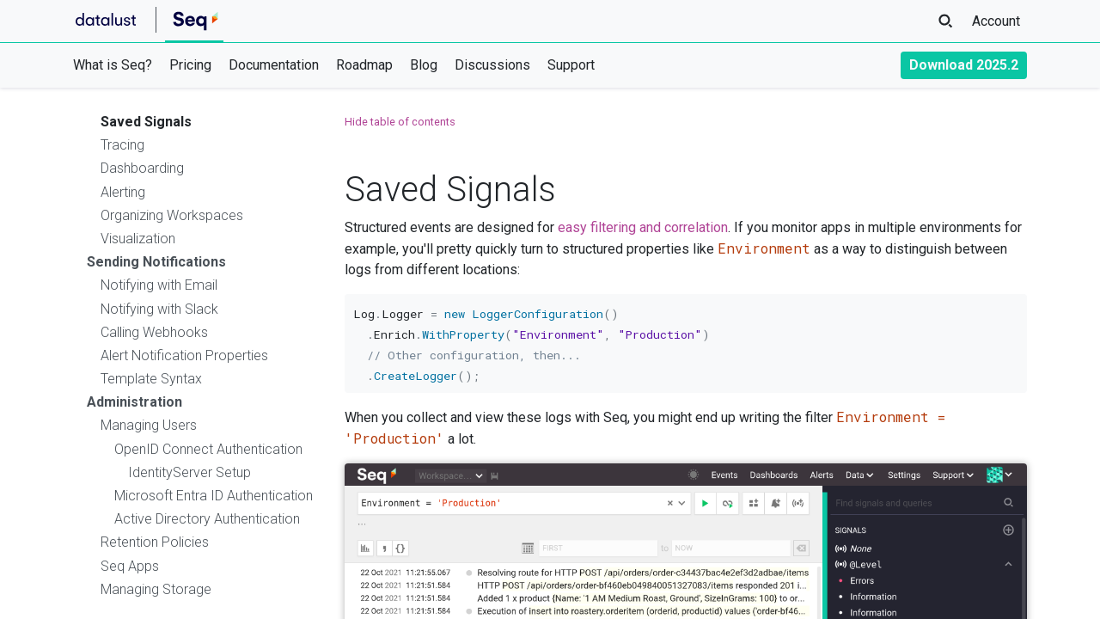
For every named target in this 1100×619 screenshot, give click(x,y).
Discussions (492, 65)
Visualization (138, 238)
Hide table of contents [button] (400, 121)
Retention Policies (155, 542)
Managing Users (149, 425)
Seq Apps (130, 566)
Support (571, 65)
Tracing (122, 145)
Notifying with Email (159, 285)
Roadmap (364, 65)
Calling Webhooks (154, 332)
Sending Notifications (156, 262)
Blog (423, 65)
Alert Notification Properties (184, 355)
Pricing (190, 65)
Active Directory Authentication (207, 519)
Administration (134, 402)
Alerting (123, 192)
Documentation (274, 65)
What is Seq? (112, 65)
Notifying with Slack (159, 309)
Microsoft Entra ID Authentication (213, 495)
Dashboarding (142, 168)
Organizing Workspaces (172, 215)
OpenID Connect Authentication (208, 449)
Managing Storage (156, 589)
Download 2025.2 (963, 65)
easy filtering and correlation (643, 227)
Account (996, 21)
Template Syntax (151, 379)
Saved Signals (146, 121)
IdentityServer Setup (189, 472)
